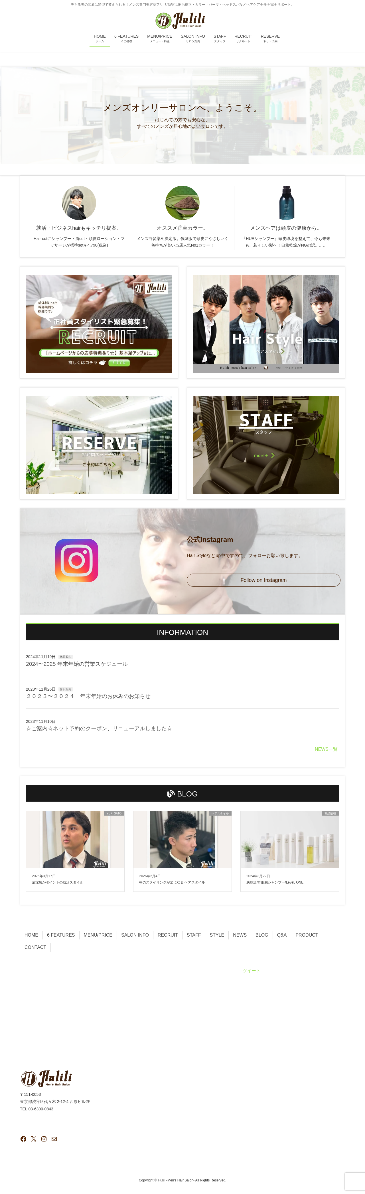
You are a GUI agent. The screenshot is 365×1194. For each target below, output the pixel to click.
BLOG (262, 935)
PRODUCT (306, 935)
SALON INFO (135, 935)
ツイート (251, 970)
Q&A (282, 935)
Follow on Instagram (263, 580)
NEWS (240, 935)
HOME (31, 935)
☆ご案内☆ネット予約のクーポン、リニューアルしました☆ (99, 728)
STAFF (194, 935)
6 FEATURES (61, 935)
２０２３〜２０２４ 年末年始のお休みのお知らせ (88, 696)
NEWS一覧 (326, 749)
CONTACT (35, 947)
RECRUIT (168, 935)
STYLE (217, 935)
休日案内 (65, 656)
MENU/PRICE (98, 935)
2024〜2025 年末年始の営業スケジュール (77, 664)
